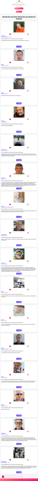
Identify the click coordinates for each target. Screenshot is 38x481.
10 (21, 476)
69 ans (6, 235)
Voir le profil (19, 46)
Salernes (2, 405)
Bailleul (2, 178)
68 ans (6, 263)
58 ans (6, 122)
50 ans (12, 207)
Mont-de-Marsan (4, 462)
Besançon (3, 292)
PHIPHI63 (3, 121)
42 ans (6, 434)
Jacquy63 (3, 177)
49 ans (6, 292)
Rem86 (2, 348)
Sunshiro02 (3, 433)
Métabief (2, 93)
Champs (2, 122)
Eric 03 (2, 376)
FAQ (24, 479)
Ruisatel (2, 404)
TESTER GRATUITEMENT (19, 8)
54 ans (6, 150)
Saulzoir (2, 235)
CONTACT (35, 479)
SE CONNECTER (19, 11)
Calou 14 (2, 319)
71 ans (10, 36)
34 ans (9, 462)
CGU (26, 479)
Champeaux (3, 65)
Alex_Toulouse (3, 149)
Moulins (2, 377)
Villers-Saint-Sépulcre (5, 36)
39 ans (10, 349)
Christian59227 (4, 234)
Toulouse (2, 150)
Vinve (2, 291)
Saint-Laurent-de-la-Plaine (5, 207)
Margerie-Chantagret (5, 349)
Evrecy (2, 320)
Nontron (2, 263)
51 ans (5, 320)
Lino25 (2, 92)
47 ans (7, 65)
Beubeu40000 (3, 461)
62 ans (5, 178)
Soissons (2, 434)
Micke (2, 64)
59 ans (6, 93)
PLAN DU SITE (30, 479)
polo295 (2, 206)
